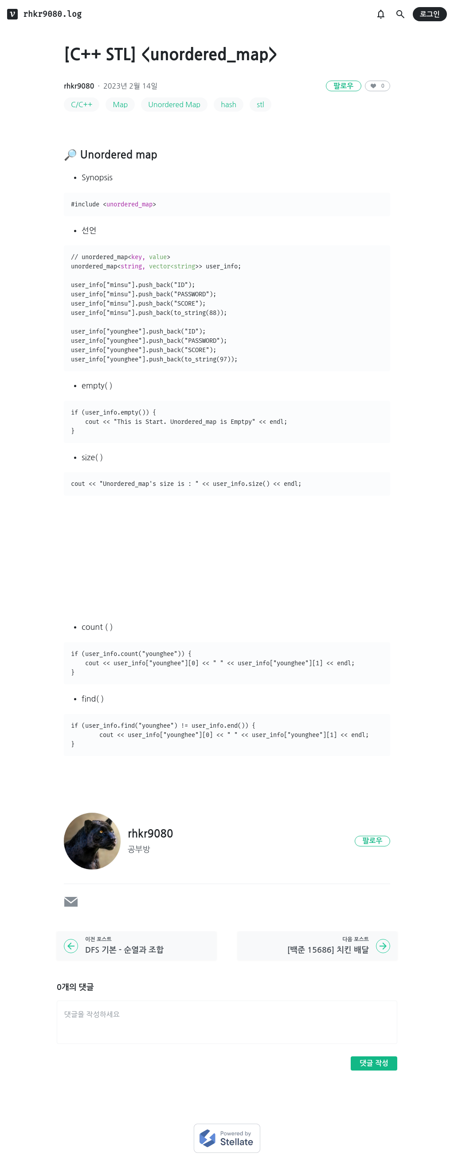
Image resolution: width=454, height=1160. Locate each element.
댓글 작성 (374, 1063)
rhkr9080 (79, 86)
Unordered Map (174, 104)
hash (228, 104)
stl (260, 104)
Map (120, 104)
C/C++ (81, 104)
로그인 (430, 14)
